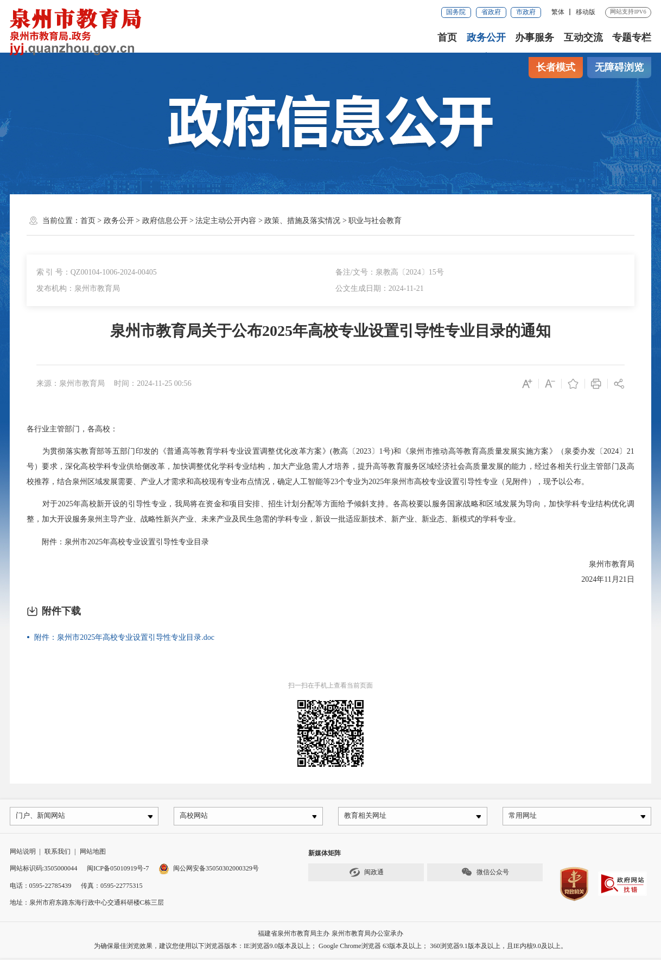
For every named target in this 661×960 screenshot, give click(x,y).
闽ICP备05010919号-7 (118, 870)
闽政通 (366, 874)
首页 (447, 37)
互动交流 (583, 37)
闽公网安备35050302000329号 (208, 870)
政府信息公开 (165, 220)
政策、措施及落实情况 (302, 220)
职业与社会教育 (375, 220)
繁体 (557, 12)
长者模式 (555, 67)
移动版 (585, 12)
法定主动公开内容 (225, 220)
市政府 (526, 12)
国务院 (456, 12)
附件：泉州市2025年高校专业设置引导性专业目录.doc (124, 637)
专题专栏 (631, 37)
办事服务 (534, 37)
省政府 (491, 12)
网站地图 (93, 853)
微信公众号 (485, 874)
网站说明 (23, 853)
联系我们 (58, 853)
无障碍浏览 (619, 67)
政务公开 (486, 37)
